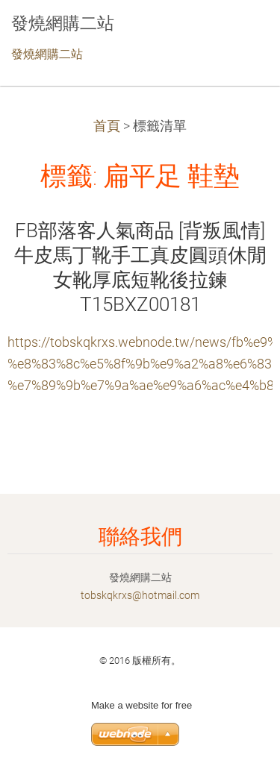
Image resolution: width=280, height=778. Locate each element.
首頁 (106, 126)
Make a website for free (141, 705)
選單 (239, 33)
